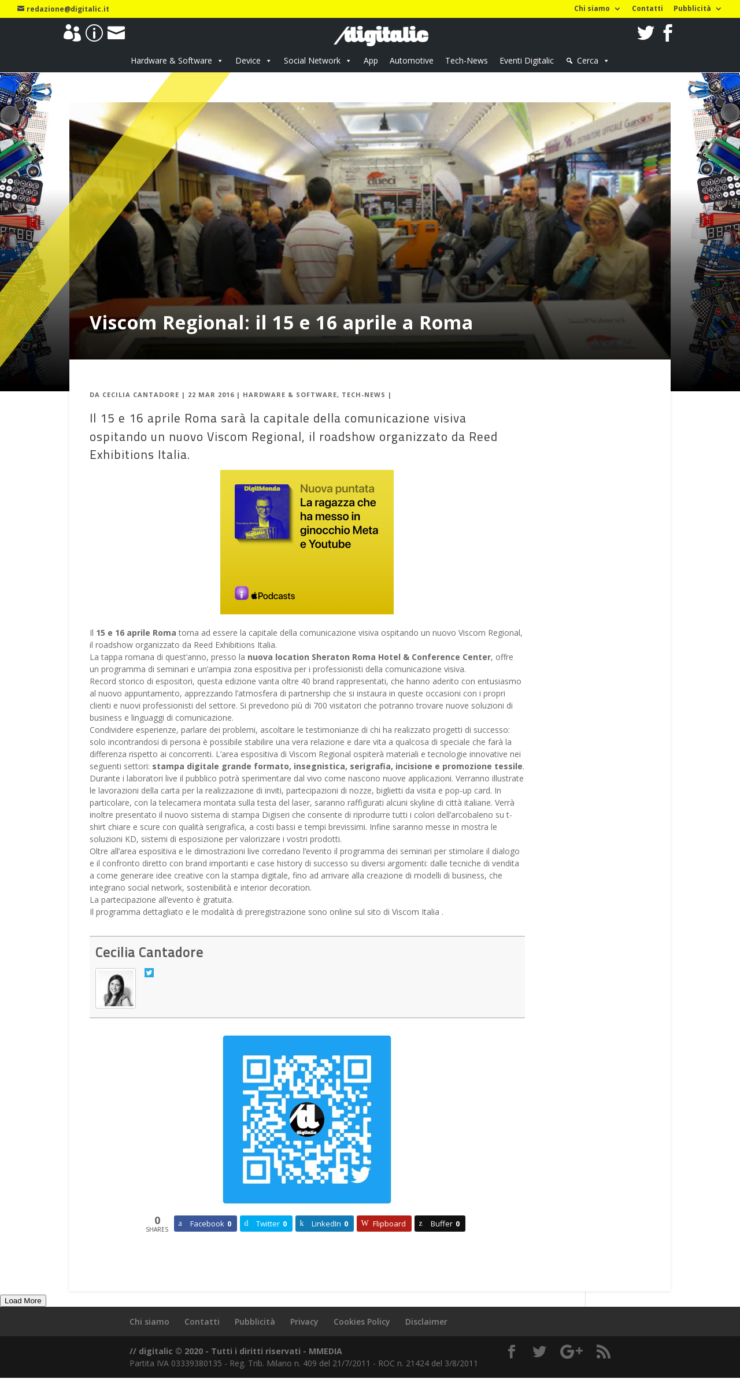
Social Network (312, 60)
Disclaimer (426, 1321)
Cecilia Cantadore (140, 394)
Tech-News (466, 60)
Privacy (304, 1321)
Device (248, 60)
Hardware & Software (171, 60)
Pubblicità (692, 9)
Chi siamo (592, 9)
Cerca (587, 60)
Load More (23, 1300)
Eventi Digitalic (527, 60)
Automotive (412, 60)
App (371, 60)
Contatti (647, 9)
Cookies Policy (362, 1321)
